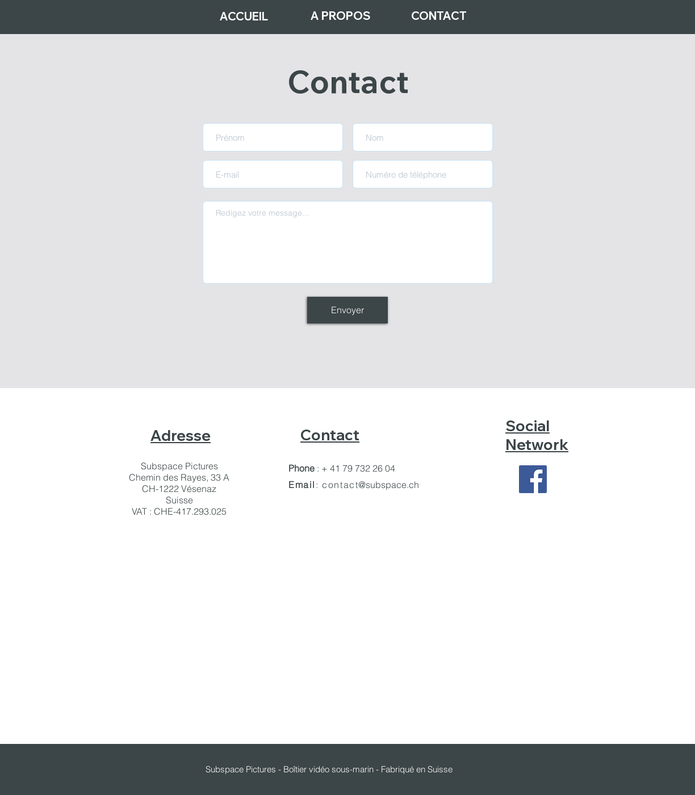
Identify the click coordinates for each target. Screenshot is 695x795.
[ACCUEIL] (243, 16)
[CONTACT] (439, 15)
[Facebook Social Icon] (533, 479)
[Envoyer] (347, 310)
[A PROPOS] (340, 15)
